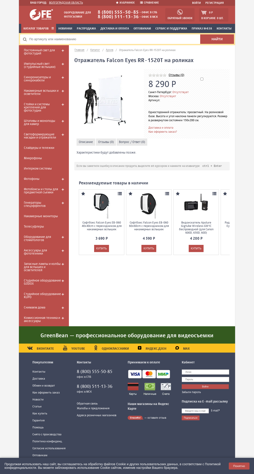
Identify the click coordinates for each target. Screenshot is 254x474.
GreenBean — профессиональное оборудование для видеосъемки (127, 335)
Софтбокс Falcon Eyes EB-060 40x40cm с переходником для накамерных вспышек (102, 226)
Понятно (239, 466)
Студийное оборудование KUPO (42, 296)
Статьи (37, 406)
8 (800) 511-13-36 (118, 17)
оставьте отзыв (156, 418)
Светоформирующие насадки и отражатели (40, 136)
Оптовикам (142, 28)
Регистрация (214, 3)
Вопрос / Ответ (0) (132, 142)
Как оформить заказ (46, 392)
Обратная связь (87, 403)
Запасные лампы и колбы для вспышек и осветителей (42, 267)
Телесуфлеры (34, 226)
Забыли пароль (191, 392)
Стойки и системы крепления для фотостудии (37, 107)
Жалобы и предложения (93, 408)
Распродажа (86, 28)
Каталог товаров (38, 28)
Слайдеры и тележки (39, 148)
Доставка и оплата (114, 28)
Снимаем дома (34, 307)
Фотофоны (31, 179)
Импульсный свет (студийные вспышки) (39, 65)
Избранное (126, 3)
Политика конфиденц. (47, 441)
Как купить (39, 413)
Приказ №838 (202, 28)
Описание (86, 142)
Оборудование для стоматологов (37, 238)
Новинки (65, 28)
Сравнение (149, 3)
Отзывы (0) (176, 75)
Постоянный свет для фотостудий (39, 52)
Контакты (224, 28)
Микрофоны (33, 158)
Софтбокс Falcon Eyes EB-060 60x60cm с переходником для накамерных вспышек (149, 226)
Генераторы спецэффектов (34, 204)
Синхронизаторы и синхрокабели (37, 79)
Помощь (38, 427)
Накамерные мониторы (41, 216)
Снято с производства (46, 434)
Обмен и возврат (43, 385)
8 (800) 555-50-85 (118, 12)
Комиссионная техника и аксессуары (42, 319)
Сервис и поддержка (171, 28)
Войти (196, 3)
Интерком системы (38, 168)
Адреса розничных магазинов (96, 415)
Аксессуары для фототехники (35, 252)
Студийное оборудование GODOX (42, 282)
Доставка (38, 378)
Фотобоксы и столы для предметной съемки (41, 191)
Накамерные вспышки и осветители (41, 92)
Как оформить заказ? (162, 131)
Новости (38, 399)
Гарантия (38, 420)
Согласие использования (49, 448)
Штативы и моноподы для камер (39, 122)
